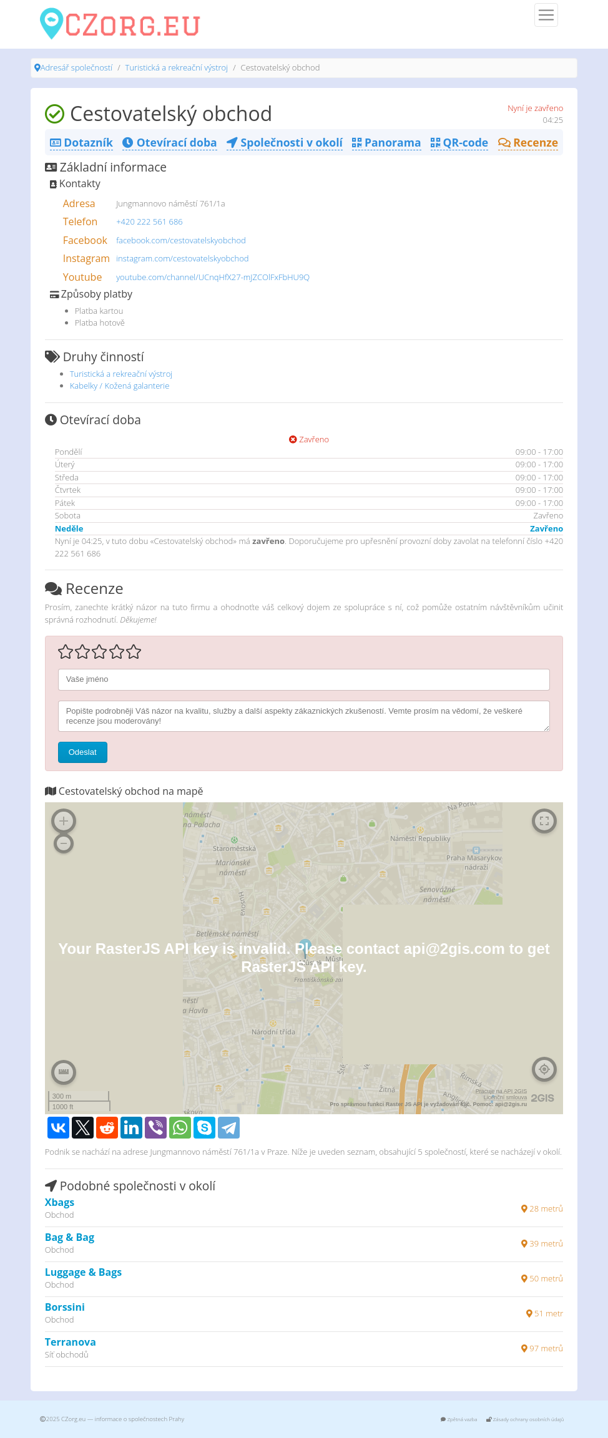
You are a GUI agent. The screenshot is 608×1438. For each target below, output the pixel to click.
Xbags (59, 1202)
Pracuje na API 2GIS (501, 1091)
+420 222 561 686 (149, 221)
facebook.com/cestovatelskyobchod (181, 240)
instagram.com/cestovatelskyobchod (182, 258)
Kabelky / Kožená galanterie (120, 385)
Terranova (70, 1342)
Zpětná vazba (459, 1419)
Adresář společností (76, 67)
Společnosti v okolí (285, 142)
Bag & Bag (69, 1237)
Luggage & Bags (83, 1272)
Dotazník (81, 142)
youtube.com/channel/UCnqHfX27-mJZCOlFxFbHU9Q (213, 277)
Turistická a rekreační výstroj (176, 67)
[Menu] (546, 15)
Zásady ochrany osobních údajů (525, 1419)
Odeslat (83, 752)
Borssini (65, 1307)
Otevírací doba (169, 142)
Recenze (528, 142)
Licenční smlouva (505, 1097)
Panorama (386, 142)
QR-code (459, 142)
